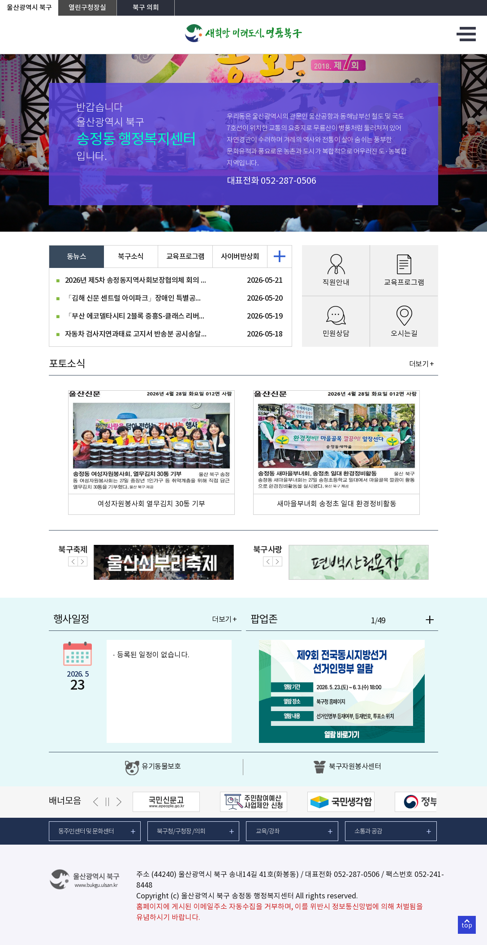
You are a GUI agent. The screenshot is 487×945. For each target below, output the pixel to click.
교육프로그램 (185, 257)
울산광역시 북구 (29, 8)
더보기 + (421, 364)
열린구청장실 (87, 8)
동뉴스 (76, 257)
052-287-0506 (288, 181)
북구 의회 (146, 8)
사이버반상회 (240, 257)
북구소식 (130, 257)
